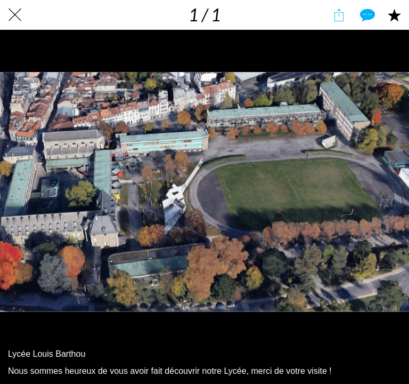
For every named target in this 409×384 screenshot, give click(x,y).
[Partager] (338, 15)
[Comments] (366, 15)
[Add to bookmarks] (394, 15)
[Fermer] (15, 15)
